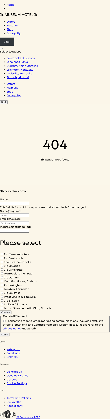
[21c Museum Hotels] (2, 254)
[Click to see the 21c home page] (18, 15)
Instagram (13, 349)
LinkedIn (12, 357)
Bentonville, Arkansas (21, 58)
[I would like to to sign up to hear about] (14, 231)
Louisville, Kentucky (19, 73)
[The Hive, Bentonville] (2, 262)
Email (10, 218)
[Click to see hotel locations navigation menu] (1, 48)
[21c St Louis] (2, 300)
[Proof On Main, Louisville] (2, 297)
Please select (15, 226)
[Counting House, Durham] (2, 281)
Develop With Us (17, 375)
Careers (12, 379)
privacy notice (12, 328)
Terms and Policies (19, 398)
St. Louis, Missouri (18, 77)
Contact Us (14, 371)
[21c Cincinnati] (2, 269)
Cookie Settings (17, 383)
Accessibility (15, 405)
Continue (5, 312)
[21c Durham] (2, 277)
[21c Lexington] (2, 285)
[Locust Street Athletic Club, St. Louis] (2, 308)
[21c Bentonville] (2, 258)
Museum (12, 25)
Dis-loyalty (14, 33)
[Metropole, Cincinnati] (2, 273)
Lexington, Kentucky (20, 69)
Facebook (13, 353)
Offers (11, 21)
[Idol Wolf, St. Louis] (2, 304)
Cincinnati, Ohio (17, 61)
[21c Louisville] (2, 293)
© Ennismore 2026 (20, 417)
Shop (10, 29)
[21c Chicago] (2, 266)
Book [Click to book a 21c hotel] (7, 41)
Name (4, 199)
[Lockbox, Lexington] (2, 289)
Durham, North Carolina (22, 65)
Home (10, 4)
